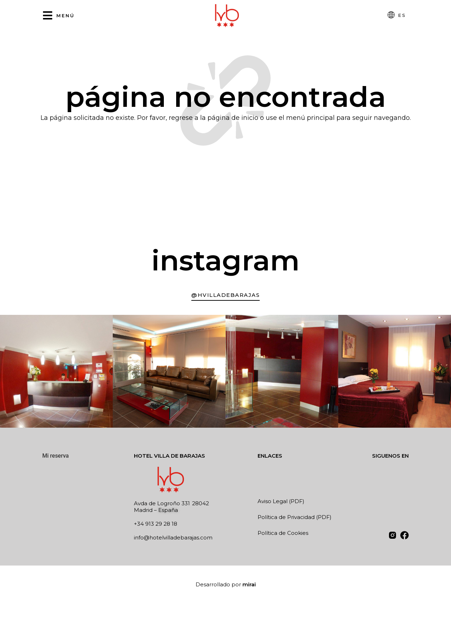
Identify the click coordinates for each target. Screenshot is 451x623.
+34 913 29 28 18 (155, 523)
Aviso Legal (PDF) (281, 501)
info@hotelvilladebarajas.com (173, 537)
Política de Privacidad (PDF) (295, 517)
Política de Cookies (283, 533)
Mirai (249, 584)
